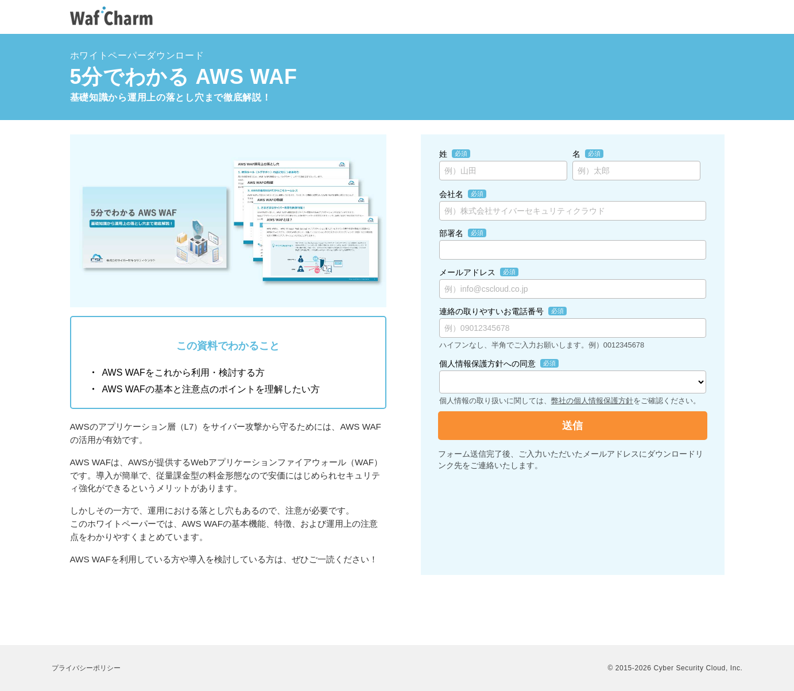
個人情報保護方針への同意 (487, 363)
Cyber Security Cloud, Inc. (698, 668)
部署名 (451, 233)
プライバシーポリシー (86, 668)
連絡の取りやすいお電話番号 (491, 311)
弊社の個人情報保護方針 (592, 400)
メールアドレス (467, 272)
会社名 (451, 194)
